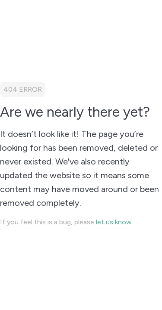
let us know (114, 222)
